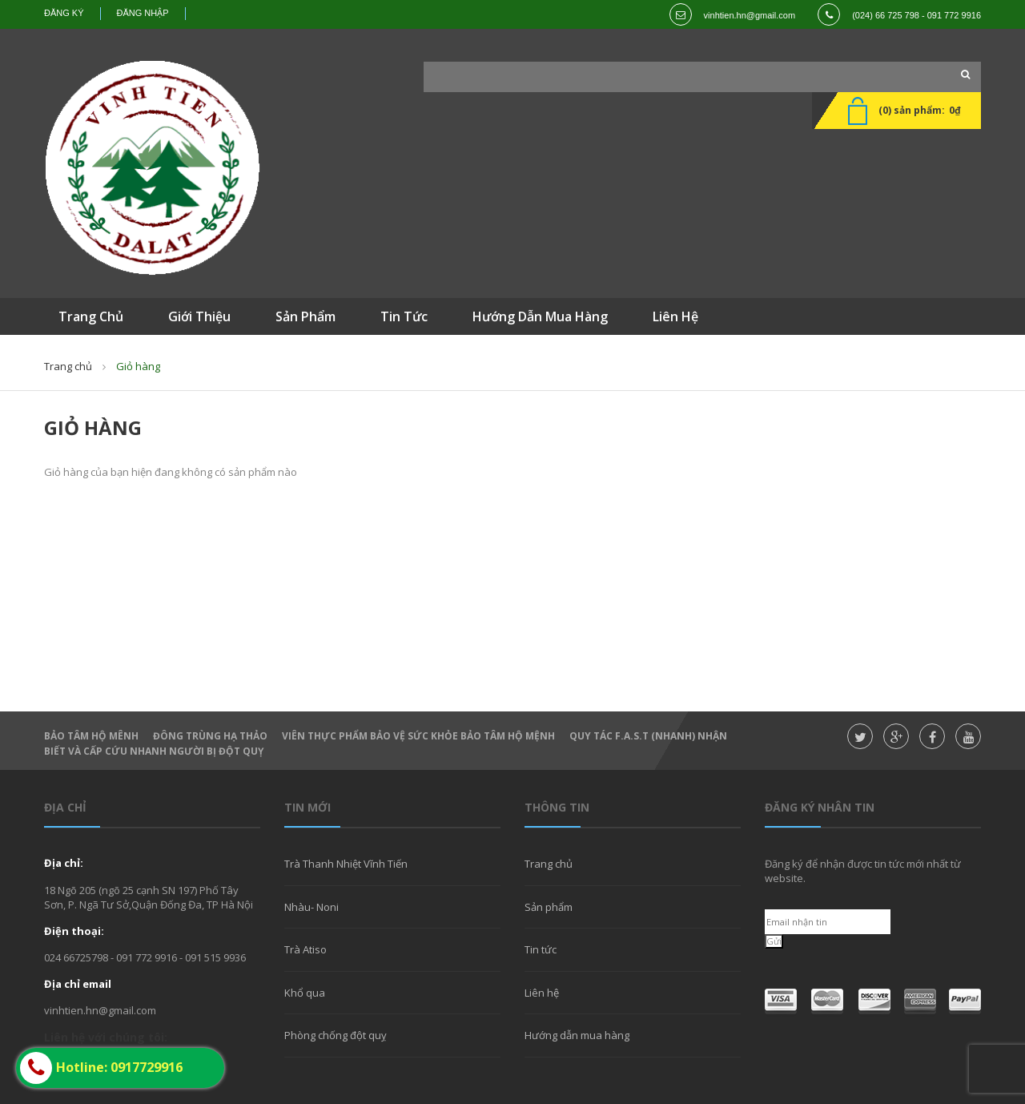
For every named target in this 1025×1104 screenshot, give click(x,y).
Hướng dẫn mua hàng (577, 1035)
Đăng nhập (143, 13)
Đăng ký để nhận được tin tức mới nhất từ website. (863, 870)
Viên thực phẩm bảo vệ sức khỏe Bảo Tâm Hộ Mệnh (418, 736)
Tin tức (541, 949)
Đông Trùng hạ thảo (210, 736)
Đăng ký (64, 13)
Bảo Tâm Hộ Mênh (91, 736)
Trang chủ (549, 863)
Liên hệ (542, 992)
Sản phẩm (549, 907)
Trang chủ (68, 366)
